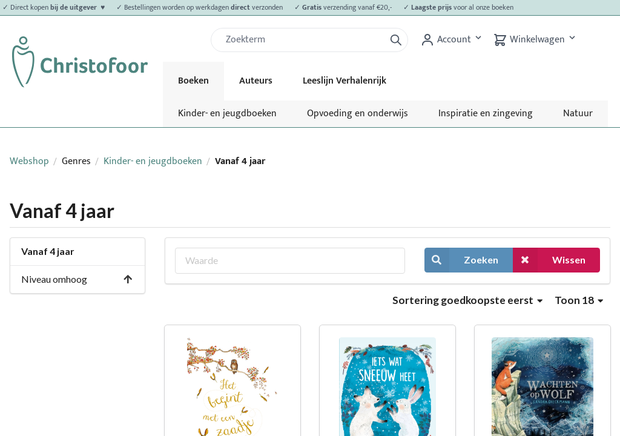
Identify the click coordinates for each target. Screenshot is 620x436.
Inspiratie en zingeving (485, 113)
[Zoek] (303, 40)
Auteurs (255, 81)
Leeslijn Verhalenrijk (344, 81)
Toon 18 (579, 300)
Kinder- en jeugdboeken (227, 113)
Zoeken (461, 260)
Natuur (578, 113)
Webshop (29, 161)
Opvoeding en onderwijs (357, 113)
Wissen (549, 260)
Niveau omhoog (77, 279)
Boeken (193, 81)
